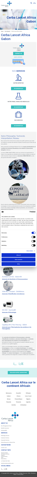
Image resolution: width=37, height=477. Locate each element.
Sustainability (4, 430)
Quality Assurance (5, 428)
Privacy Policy (20, 474)
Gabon (9, 396)
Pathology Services (5, 435)
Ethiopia (28, 393)
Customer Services (5, 437)
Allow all (18, 255)
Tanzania (18, 402)
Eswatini (18, 393)
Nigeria (28, 399)
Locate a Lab (4, 447)
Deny (18, 263)
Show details (30, 250)
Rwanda (8, 402)
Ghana (18, 396)
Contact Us (18, 53)
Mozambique (18, 399)
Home (2, 31)
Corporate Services (5, 440)
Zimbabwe (23, 405)
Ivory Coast (28, 396)
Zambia (13, 405)
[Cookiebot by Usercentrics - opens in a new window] (29, 212)
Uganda (28, 402)
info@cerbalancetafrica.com (7, 463)
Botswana (9, 393)
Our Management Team (6, 425)
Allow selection (18, 259)
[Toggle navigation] (34, 2)
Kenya (8, 399)
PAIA (29, 473)
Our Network (7, 31)
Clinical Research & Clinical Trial (8, 442)
